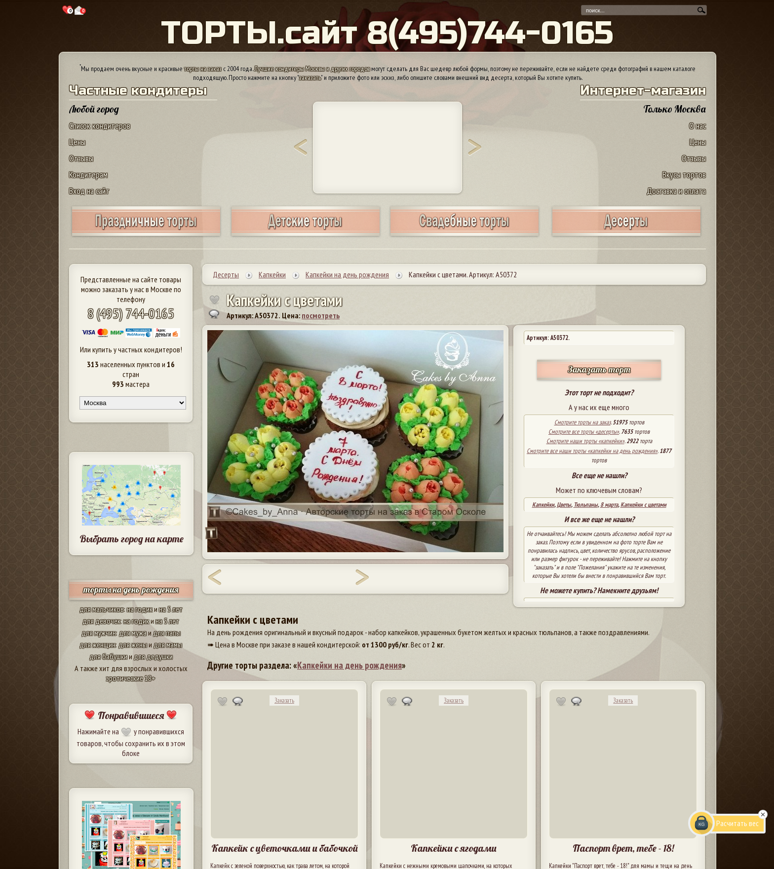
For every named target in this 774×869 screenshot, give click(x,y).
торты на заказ (203, 68)
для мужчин (98, 633)
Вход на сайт (89, 190)
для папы (167, 633)
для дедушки (153, 656)
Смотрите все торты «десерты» (583, 431)
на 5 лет (171, 609)
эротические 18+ (130, 678)
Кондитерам (88, 174)
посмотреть (321, 315)
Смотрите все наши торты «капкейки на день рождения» (592, 451)
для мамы (168, 644)
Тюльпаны (586, 504)
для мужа (133, 633)
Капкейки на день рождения (349, 665)
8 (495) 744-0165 (130, 313)
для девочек (101, 621)
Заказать (284, 700)
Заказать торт (599, 369)
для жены (132, 644)
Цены (77, 142)
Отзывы (81, 158)
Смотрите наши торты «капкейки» (585, 441)
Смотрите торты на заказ (582, 422)
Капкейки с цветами (643, 504)
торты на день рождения (131, 589)
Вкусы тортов (684, 174)
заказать (310, 77)
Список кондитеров (99, 125)
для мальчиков (101, 609)
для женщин (97, 644)
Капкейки (543, 504)
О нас (697, 125)
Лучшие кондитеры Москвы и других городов (312, 68)
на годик (140, 609)
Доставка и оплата (676, 190)
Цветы (564, 504)
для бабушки (108, 656)
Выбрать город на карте (131, 538)
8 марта (609, 504)
